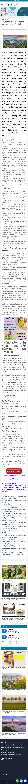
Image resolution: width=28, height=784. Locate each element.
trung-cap (9, 19)
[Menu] (2, 4)
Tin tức (4, 19)
